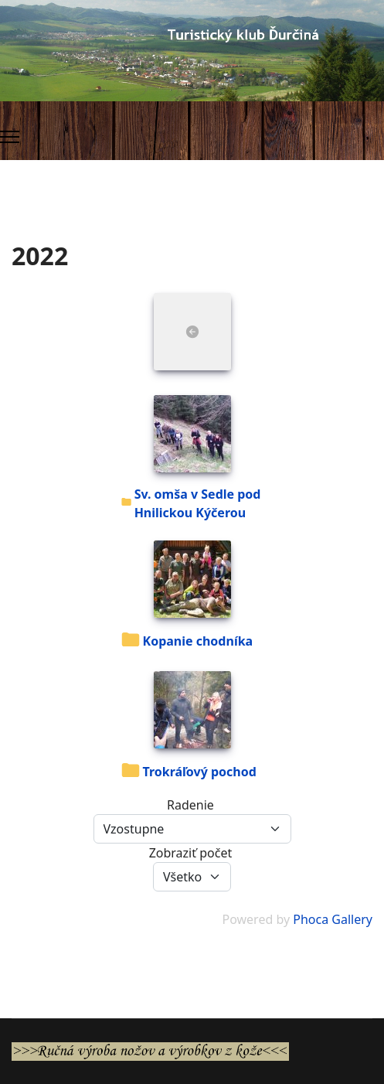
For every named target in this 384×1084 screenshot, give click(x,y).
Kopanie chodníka (198, 640)
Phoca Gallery (332, 919)
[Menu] (9, 137)
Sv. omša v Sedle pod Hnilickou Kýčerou (197, 503)
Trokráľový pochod (200, 771)
